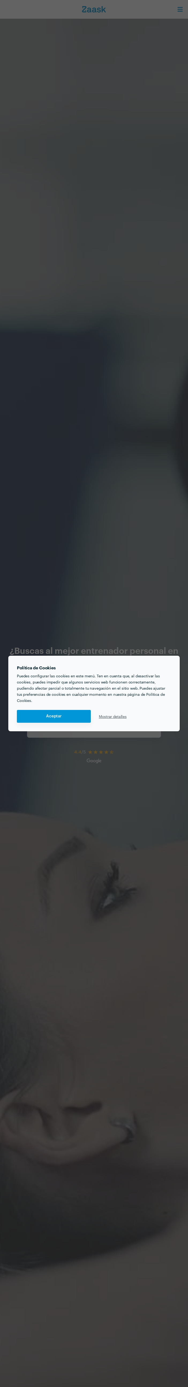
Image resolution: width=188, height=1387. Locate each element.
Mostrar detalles (113, 716)
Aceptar (54, 716)
